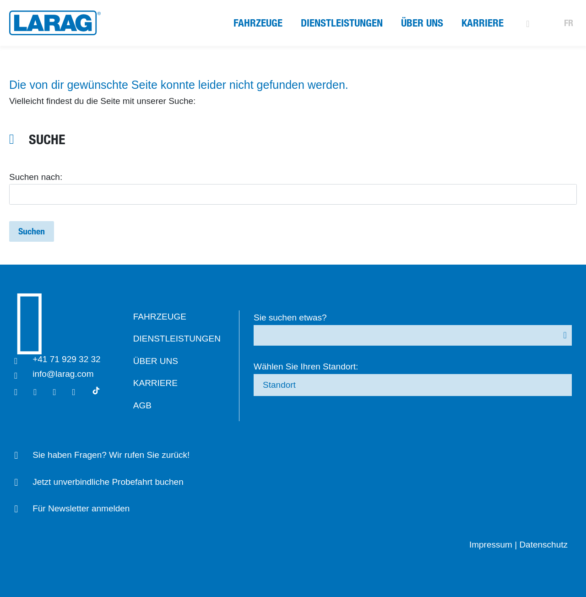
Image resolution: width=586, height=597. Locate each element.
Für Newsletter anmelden (85, 508)
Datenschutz (543, 544)
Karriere (482, 22)
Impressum (490, 544)
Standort (291, 385)
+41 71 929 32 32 (70, 359)
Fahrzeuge (257, 22)
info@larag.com (67, 374)
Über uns (422, 22)
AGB (150, 405)
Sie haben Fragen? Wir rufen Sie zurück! (115, 455)
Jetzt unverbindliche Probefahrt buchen (112, 482)
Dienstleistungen (342, 22)
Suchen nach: (35, 177)
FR (568, 22)
